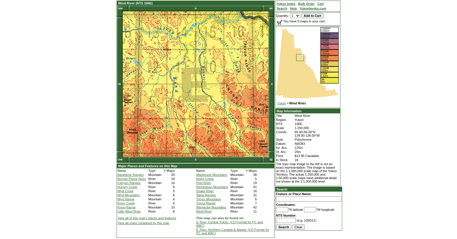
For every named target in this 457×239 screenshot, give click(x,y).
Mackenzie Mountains (211, 174)
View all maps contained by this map (143, 223)
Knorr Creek (126, 203)
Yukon (281, 103)
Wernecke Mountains (211, 207)
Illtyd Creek (125, 191)
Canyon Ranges (128, 183)
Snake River (205, 191)
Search (282, 189)
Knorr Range (126, 207)
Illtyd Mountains (128, 195)
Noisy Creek (205, 179)
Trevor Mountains (208, 199)
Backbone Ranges (130, 174)
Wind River (204, 211)
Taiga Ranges (206, 195)
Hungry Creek (127, 187)
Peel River (203, 183)
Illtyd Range (125, 199)
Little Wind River (129, 211)
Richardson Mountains (212, 187)
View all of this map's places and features (146, 218)
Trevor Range (206, 203)
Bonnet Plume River (131, 179)
